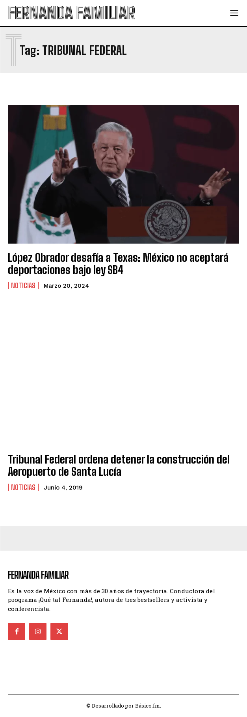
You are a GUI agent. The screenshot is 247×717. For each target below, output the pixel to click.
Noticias (23, 285)
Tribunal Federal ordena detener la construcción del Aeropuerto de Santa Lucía (119, 465)
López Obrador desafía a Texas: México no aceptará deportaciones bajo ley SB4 (118, 263)
